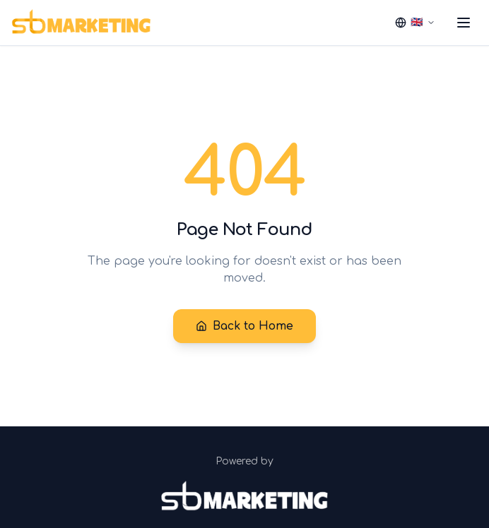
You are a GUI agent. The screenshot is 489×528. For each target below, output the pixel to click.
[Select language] (415, 22)
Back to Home (244, 326)
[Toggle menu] (463, 22)
